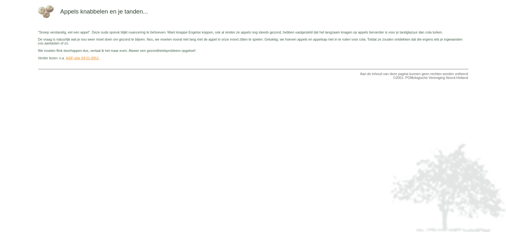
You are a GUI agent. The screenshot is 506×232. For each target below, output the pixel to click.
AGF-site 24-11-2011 (82, 58)
